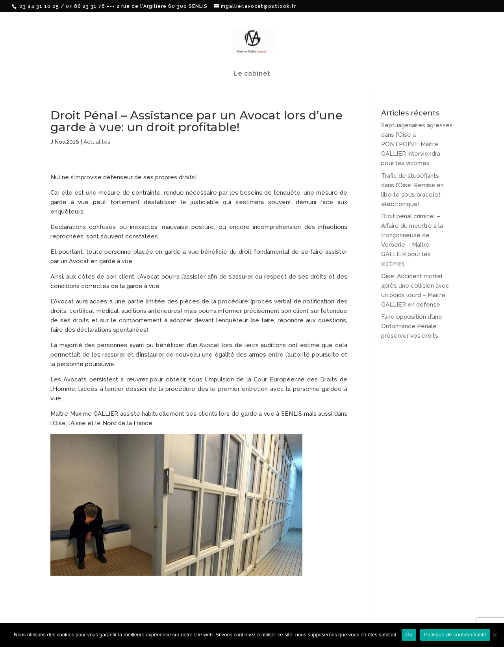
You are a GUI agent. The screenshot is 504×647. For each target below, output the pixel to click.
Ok (409, 635)
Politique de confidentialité (455, 635)
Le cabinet (252, 74)
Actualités (96, 142)
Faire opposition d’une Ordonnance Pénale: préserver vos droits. (411, 326)
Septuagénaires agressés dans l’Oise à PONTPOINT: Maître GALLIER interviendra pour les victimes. (417, 144)
